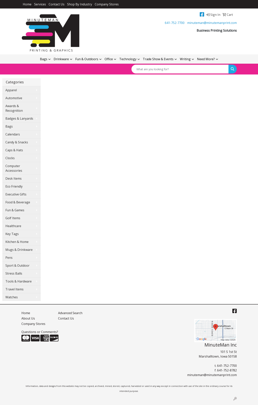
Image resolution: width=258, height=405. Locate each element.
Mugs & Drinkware (19, 250)
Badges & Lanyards (19, 118)
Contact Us (56, 4)
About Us (28, 318)
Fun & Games (14, 210)
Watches (11, 297)
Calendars (12, 134)
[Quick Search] (180, 69)
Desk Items (13, 178)
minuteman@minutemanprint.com (212, 23)
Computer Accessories (13, 168)
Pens (9, 257)
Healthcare (13, 226)
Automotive (13, 98)
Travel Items (14, 289)
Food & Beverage (17, 202)
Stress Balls (13, 273)
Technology (127, 59)
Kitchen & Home (17, 242)
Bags (43, 59)
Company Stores (107, 4)
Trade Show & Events (158, 59)
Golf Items (12, 218)
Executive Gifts (15, 194)
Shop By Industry (79, 4)
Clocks (10, 158)
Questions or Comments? (39, 332)
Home (27, 4)
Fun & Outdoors (86, 59)
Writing (185, 59)
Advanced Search (70, 313)
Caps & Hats (14, 150)
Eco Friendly (14, 186)
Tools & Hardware (18, 281)
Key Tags (12, 234)
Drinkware (61, 59)
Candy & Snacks (16, 142)
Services (40, 4)
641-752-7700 (174, 23)
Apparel (11, 90)
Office (109, 59)
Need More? (206, 59)
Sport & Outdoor (17, 265)
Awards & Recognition (14, 108)
